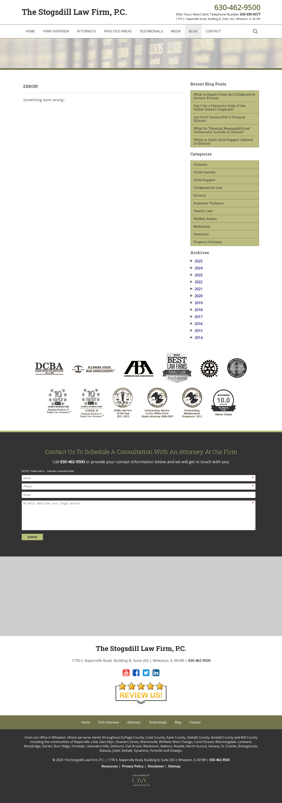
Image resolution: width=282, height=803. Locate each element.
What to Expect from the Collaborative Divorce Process (224, 96)
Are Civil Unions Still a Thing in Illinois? (219, 118)
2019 (196, 303)
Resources (110, 766)
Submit (32, 537)
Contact (213, 31)
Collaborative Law (208, 187)
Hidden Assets (205, 218)
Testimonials (151, 31)
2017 (196, 317)
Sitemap (174, 766)
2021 (196, 289)
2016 (196, 324)
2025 (196, 261)
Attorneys (86, 31)
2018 (196, 310)
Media (176, 31)
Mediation (202, 226)
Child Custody (205, 172)
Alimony (201, 164)
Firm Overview (56, 31)
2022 (196, 282)
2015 (196, 331)
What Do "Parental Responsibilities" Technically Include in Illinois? (222, 130)
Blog (193, 31)
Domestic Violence (209, 203)
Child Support (204, 180)
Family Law (203, 211)
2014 (196, 338)
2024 (196, 268)
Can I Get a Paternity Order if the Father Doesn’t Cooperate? (220, 107)
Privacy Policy (133, 766)
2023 (196, 275)
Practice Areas (118, 31)
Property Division (208, 242)
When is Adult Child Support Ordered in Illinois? (223, 141)
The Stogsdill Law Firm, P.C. (74, 12)
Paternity (201, 234)
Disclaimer (156, 766)
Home (30, 31)
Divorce (200, 195)
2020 (196, 296)
